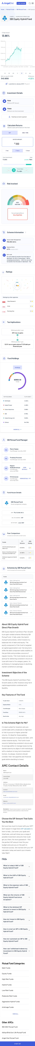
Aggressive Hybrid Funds (11, 1002)
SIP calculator (26, 829)
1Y (17, 73)
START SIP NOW (21, 3)
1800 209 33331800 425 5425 (10, 791)
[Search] (30, 3)
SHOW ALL (17, 429)
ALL (30, 73)
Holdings (17, 367)
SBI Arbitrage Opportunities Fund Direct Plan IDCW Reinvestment (18, 590)
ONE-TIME (25, 132)
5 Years (28, 150)
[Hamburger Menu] (33, 3)
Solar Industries (9, 409)
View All (15, 1014)
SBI (6, 413)
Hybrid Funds (7, 985)
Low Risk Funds (7, 990)
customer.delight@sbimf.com (11, 797)
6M (13, 73)
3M (9, 73)
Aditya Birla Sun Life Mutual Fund (14, 1032)
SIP (10, 132)
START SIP (17, 1044)
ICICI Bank (7, 401)
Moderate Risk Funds (9, 996)
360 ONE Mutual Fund (10, 1027)
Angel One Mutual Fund (10, 1038)
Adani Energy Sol (10, 418)
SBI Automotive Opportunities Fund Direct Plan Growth (19, 605)
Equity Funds (6, 973)
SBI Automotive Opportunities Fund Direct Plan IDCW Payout (19, 613)
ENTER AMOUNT (17, 139)
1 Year (7, 150)
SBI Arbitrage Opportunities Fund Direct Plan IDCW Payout (18, 583)
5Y (26, 73)
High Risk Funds (7, 979)
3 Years (18, 150)
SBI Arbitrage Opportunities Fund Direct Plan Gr (18, 598)
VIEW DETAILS (26, 468)
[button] (17, 866)
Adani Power (8, 405)
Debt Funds (6, 968)
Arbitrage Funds (8, 1007)
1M (5, 73)
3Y (21, 73)
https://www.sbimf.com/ (9, 803)
